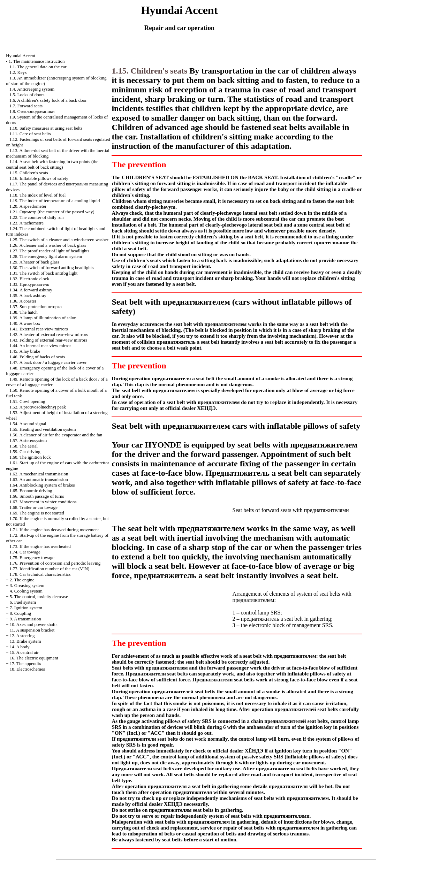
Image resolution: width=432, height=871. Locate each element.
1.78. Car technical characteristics (40, 574)
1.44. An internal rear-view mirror (40, 345)
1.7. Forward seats (26, 105)
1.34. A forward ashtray (30, 289)
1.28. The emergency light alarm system (45, 256)
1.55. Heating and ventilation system (42, 429)
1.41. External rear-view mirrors (38, 328)
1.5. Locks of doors (27, 94)
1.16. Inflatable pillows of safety (38, 178)
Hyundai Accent (20, 55)
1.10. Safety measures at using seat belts (45, 128)
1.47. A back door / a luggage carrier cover (48, 362)
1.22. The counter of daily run (36, 217)
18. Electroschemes (27, 669)
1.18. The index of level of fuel (37, 195)
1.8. (32, 111)
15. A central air (24, 652)
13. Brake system (25, 641)
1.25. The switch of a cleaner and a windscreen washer (58, 239)
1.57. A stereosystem (28, 440)
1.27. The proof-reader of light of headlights (49, 250)
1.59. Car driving (24, 451)
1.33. (29, 284)
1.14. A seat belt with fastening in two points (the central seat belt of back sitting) (52, 164)
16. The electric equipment (34, 657)
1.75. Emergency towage (31, 557)
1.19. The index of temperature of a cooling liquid (54, 200)
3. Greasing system (27, 585)
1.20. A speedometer (27, 206)
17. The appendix (25, 663)
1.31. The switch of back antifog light (43, 273)
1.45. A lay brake (24, 351)
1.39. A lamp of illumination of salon (42, 317)
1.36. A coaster (22, 301)
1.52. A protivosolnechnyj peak (37, 407)
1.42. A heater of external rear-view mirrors (48, 334)
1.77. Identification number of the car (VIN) (49, 568)
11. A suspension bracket (32, 630)
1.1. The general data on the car (38, 66)
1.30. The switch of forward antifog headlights (51, 267)
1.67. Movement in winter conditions (43, 501)
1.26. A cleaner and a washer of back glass (47, 245)
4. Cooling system (26, 591)
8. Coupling (20, 613)
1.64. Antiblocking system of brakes (42, 485)
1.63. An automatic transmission (38, 479)
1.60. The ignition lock (30, 457)
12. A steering (22, 635)
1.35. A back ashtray (27, 295)
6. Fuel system (23, 602)
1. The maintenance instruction (37, 61)
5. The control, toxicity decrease (39, 596)
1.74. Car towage (24, 552)
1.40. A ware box (24, 323)
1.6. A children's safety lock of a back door (48, 100)
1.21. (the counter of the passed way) (51, 211)
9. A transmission (25, 618)
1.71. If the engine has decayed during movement (54, 529)
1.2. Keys (17, 72)
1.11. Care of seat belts (30, 133)
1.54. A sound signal (27, 423)
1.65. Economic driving (30, 490)
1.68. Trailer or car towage (33, 507)
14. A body (20, 646)
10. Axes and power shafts (34, 624)
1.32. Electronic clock (29, 278)
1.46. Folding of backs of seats (37, 356)
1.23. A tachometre (26, 223)
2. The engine (22, 579)
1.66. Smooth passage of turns (36, 496)
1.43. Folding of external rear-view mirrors (48, 340)
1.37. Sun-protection (35, 306)
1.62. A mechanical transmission (38, 473)
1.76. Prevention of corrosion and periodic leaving (54, 563)
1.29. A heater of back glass (34, 262)
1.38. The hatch (23, 312)
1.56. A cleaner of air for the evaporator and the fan (55, 434)
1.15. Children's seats (28, 172)
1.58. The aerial (23, 446)
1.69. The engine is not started (36, 512)
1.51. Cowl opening (27, 401)
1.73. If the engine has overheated (40, 546)
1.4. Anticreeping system (31, 89)
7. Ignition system (26, 607)
